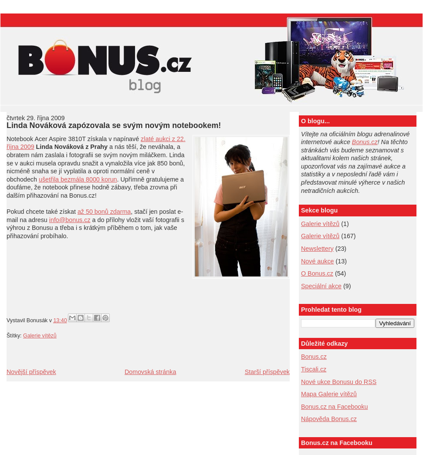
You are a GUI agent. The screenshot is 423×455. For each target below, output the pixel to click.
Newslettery (317, 248)
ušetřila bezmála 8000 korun (78, 179)
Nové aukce (317, 261)
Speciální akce (321, 286)
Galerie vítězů (40, 336)
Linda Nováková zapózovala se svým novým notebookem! (114, 125)
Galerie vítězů (320, 223)
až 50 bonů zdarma (104, 211)
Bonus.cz (365, 141)
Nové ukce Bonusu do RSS (338, 381)
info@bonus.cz (70, 219)
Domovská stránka (150, 371)
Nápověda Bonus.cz (329, 418)
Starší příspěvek (267, 371)
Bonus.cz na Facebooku (334, 406)
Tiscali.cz (313, 369)
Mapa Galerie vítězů (329, 394)
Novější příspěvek (31, 371)
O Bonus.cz (317, 273)
